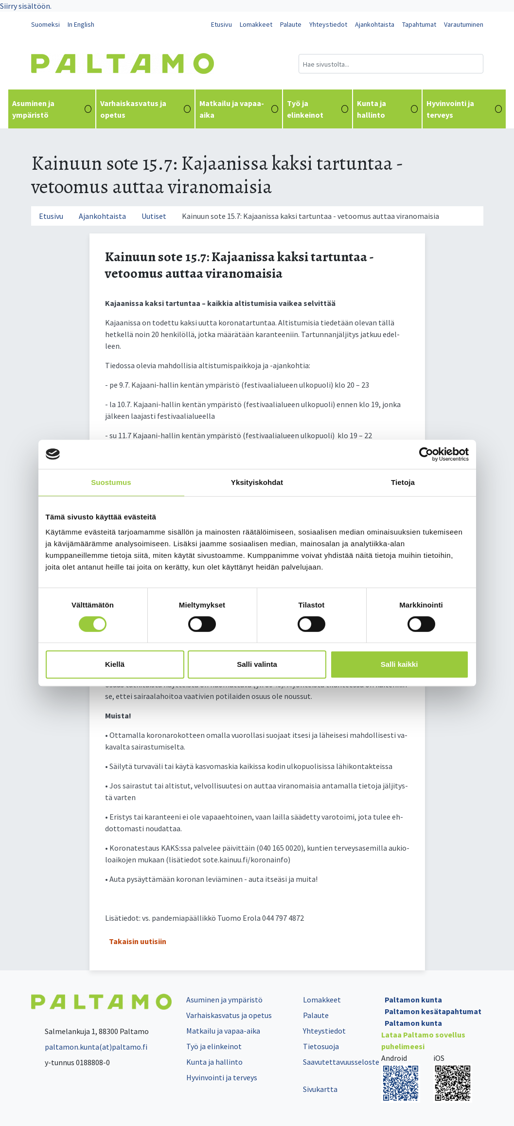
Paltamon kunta (413, 999)
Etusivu (221, 24)
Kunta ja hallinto (387, 109)
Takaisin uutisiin (137, 941)
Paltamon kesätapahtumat (433, 1011)
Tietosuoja (321, 1046)
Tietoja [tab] (403, 482)
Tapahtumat (419, 24)
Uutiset (154, 216)
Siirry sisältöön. (26, 6)
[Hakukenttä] (391, 63)
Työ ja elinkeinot (317, 109)
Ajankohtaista (374, 24)
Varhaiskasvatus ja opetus (145, 109)
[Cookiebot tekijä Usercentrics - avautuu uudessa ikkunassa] (426, 454)
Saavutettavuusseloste (341, 1062)
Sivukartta (320, 1089)
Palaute (290, 24)
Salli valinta (257, 664)
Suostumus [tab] (111, 482)
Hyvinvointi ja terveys (464, 109)
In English (81, 24)
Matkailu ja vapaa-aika (238, 109)
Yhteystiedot (328, 24)
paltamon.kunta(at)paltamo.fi (89, 1047)
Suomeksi (45, 24)
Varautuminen (463, 24)
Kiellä (114, 664)
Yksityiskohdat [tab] (257, 482)
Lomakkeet (256, 24)
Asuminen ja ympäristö (51, 109)
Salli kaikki (399, 664)
